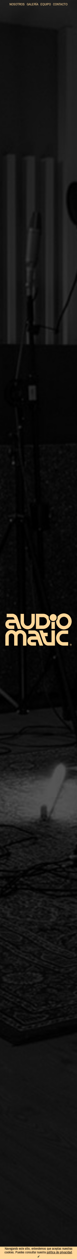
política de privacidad (59, 1252)
